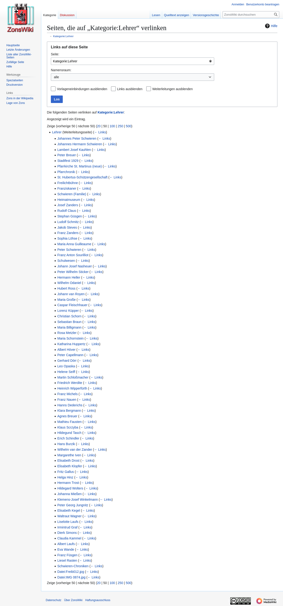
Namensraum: (61, 70)
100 (112, 126)
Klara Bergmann (69, 410)
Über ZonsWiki (73, 600)
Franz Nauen (66, 399)
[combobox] (132, 61)
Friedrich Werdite (69, 383)
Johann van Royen (71, 294)
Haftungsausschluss (97, 600)
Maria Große (66, 299)
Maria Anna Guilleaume (74, 244)
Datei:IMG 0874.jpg (71, 577)
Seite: (55, 54)
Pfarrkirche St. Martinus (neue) (79, 166)
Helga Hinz (65, 477)
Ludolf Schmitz (68, 222)
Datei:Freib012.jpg (70, 572)
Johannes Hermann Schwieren (79, 144)
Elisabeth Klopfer (69, 466)
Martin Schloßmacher (72, 377)
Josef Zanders (67, 205)
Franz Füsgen (67, 555)
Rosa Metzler (67, 333)
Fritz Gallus (65, 472)
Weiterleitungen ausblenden (172, 89)
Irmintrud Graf (67, 527)
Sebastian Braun (69, 322)
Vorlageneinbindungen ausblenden (82, 89)
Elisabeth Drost (68, 460)
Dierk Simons (67, 533)
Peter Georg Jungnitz (72, 505)
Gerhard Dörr (67, 360)
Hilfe (270, 26)
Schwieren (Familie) (71, 194)
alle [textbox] (56, 77)
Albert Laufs (66, 544)
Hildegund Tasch (69, 433)
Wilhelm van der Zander (74, 449)
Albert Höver (66, 349)
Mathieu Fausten (69, 422)
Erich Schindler (68, 438)
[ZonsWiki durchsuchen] (251, 14)
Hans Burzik (66, 444)
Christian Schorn (69, 316)
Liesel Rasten (67, 560)
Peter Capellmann (70, 355)
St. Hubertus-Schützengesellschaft (82, 177)
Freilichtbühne (67, 183)
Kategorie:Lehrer (63, 36)
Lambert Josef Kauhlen (74, 150)
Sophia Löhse (67, 238)
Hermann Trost (68, 483)
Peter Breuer (66, 155)
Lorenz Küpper (68, 310)
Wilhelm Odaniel (69, 283)
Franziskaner (66, 188)
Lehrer (56, 132)
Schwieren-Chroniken (73, 566)
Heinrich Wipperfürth (72, 388)
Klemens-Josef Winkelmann (77, 499)
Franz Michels (67, 394)
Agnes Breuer (67, 416)
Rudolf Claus (66, 211)
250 (120, 126)
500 (128, 126)
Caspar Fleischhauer (72, 305)
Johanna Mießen (69, 494)
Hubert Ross (66, 288)
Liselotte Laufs (67, 522)
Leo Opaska (66, 366)
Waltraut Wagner (69, 516)
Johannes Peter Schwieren (76, 138)
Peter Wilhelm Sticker (73, 272)
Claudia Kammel (69, 538)
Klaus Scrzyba (67, 427)
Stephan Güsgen (69, 216)
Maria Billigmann (69, 327)
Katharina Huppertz (71, 344)
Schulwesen (66, 260)
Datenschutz (53, 600)
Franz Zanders (68, 233)
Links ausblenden (130, 89)
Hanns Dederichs (69, 405)
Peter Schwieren (69, 250)
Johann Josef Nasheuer (74, 266)
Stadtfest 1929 (67, 161)
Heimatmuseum (68, 200)
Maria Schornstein (70, 338)
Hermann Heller (68, 277)
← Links (100, 132)
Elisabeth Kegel (68, 510)
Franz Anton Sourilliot (72, 255)
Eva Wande (65, 549)
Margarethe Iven (69, 455)
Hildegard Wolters (70, 488)
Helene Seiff (66, 372)
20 (99, 126)
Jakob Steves (67, 227)
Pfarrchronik (66, 172)
